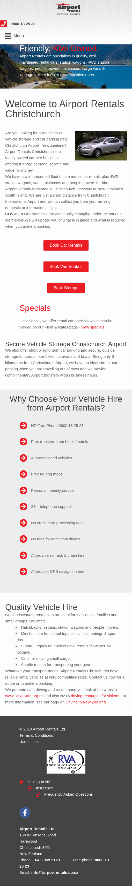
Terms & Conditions (36, 735)
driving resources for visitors (95, 696)
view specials (92, 327)
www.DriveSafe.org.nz (24, 696)
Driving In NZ (39, 782)
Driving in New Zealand (85, 702)
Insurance (44, 788)
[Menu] (14, 36)
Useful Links (30, 741)
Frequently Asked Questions (68, 794)
